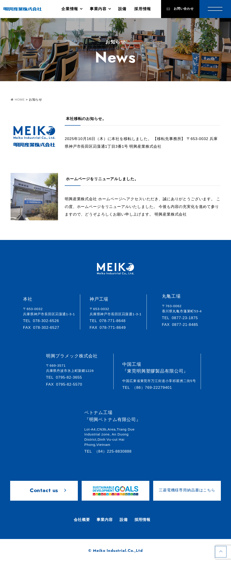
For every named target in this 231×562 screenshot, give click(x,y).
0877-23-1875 (182, 318)
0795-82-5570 (66, 384)
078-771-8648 (110, 321)
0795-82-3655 (66, 377)
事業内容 (98, 9)
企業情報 (69, 9)
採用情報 (142, 9)
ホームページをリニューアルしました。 (102, 179)
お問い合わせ (180, 8)
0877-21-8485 (182, 324)
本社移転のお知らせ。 (86, 119)
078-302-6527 (43, 327)
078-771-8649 (110, 327)
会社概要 (82, 520)
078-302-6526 (43, 321)
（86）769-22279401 (149, 387)
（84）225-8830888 (110, 451)
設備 (122, 9)
